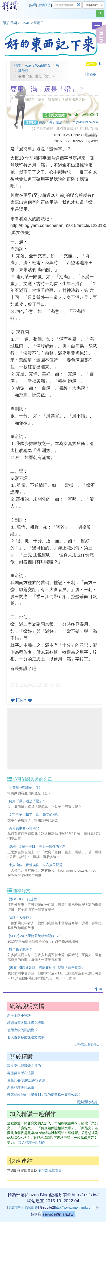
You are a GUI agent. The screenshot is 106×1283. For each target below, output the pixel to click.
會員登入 (45, 5)
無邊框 (91, 74)
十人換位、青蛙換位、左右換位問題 (36, 865)
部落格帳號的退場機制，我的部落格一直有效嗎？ (44, 1095)
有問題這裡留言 (50, 1170)
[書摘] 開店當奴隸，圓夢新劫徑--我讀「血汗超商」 (47, 968)
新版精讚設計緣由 (20, 1087)
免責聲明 (15, 1207)
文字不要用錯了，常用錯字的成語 (34, 815)
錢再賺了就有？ (20, 949)
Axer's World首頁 (38, 65)
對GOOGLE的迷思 (23, 899)
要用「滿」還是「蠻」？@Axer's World (68, 122)
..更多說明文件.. (87, 1044)
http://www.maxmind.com (74, 1207)
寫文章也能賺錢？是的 (24, 1066)
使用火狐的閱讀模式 (22, 1030)
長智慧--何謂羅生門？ (25, 788)
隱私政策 (31, 1207)
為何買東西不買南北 (24, 828)
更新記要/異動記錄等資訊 (26, 1080)
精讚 (33, 5)
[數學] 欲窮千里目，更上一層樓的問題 (37, 846)
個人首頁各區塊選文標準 (25, 1037)
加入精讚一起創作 (31, 1142)
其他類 (23, 71)
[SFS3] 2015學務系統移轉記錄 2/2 (34, 936)
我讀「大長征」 (20, 917)
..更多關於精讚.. (87, 1102)
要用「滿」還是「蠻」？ (27, 801)
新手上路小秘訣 (19, 1015)
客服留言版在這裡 (20, 1073)
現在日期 (10, 23)
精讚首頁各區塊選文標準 (25, 1023)
